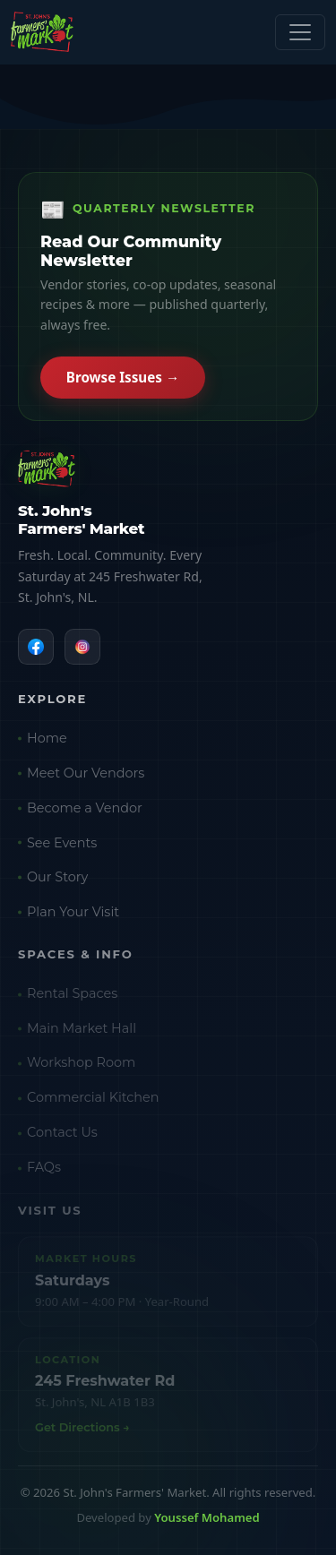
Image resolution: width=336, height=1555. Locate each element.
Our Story (57, 881)
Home (47, 742)
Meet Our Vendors (85, 777)
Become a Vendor (84, 811)
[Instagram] (82, 648)
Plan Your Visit (73, 915)
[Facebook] (36, 648)
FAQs (44, 1172)
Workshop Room (81, 1068)
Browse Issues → (122, 379)
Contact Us (62, 1138)
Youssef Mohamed (206, 1517)
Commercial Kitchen (93, 1103)
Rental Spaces (72, 999)
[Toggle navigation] (300, 32)
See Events (62, 846)
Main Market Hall (81, 1034)
